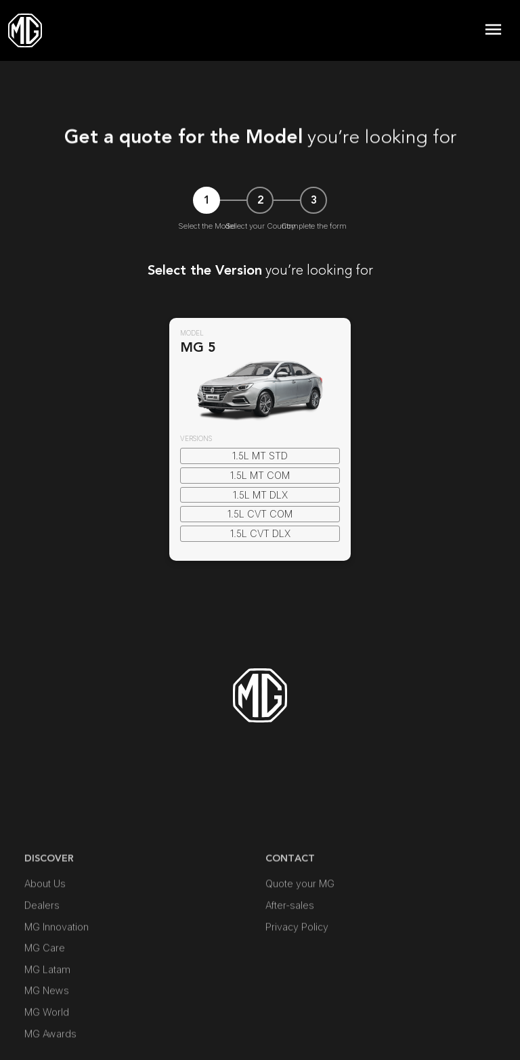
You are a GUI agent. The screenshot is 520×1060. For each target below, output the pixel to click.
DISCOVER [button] (49, 914)
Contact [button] (290, 914)
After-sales (289, 961)
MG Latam (47, 1026)
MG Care (44, 1004)
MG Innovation (56, 983)
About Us (45, 940)
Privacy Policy (296, 983)
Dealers (42, 961)
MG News (46, 1047)
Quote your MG (299, 940)
